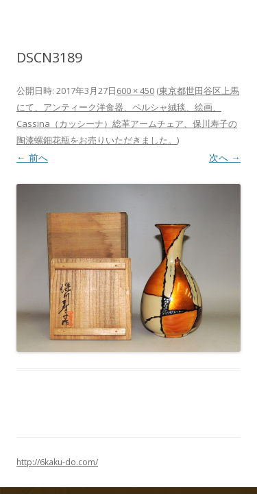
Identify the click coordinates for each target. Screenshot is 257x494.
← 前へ (32, 157)
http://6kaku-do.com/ (57, 462)
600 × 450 (135, 90)
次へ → (225, 157)
